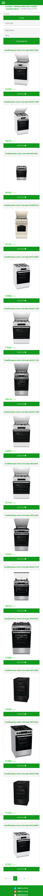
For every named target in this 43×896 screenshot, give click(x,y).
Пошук (21, 18)
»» (25, 878)
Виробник (9, 30)
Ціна (7, 35)
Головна (9, 6)
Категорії (9, 23)
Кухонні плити (12, 9)
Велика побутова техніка (25, 6)
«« (6, 878)
